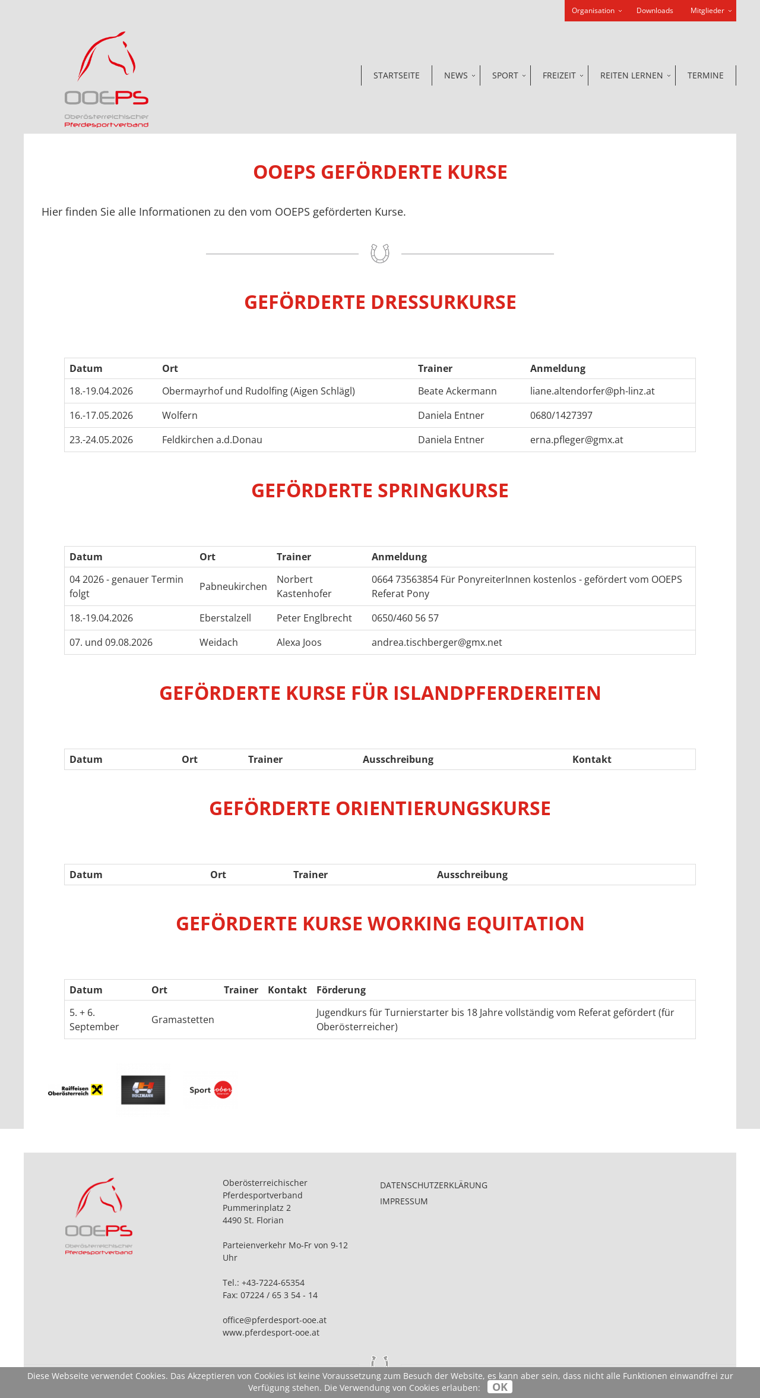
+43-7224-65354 (273, 1282)
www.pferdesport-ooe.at (271, 1332)
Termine (706, 75)
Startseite (396, 75)
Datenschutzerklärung (433, 1185)
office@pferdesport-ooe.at (275, 1320)
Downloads (654, 10)
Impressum (404, 1201)
